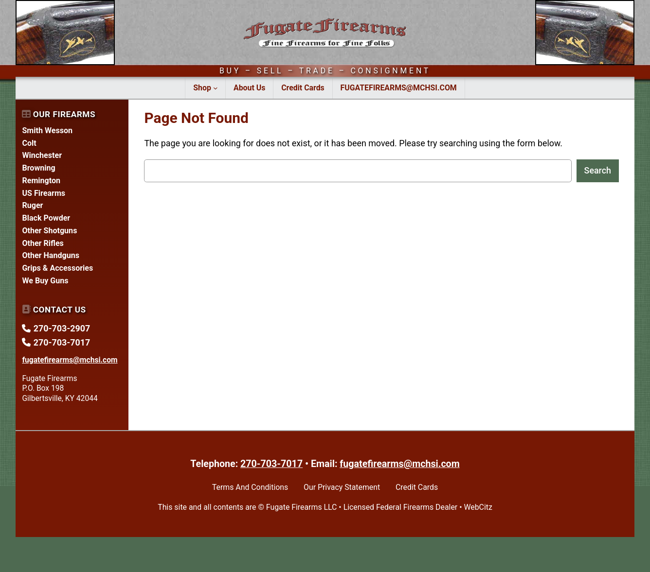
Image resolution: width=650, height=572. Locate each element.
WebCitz (478, 507)
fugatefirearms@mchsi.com (399, 463)
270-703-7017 (271, 463)
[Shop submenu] (215, 88)
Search (597, 170)
